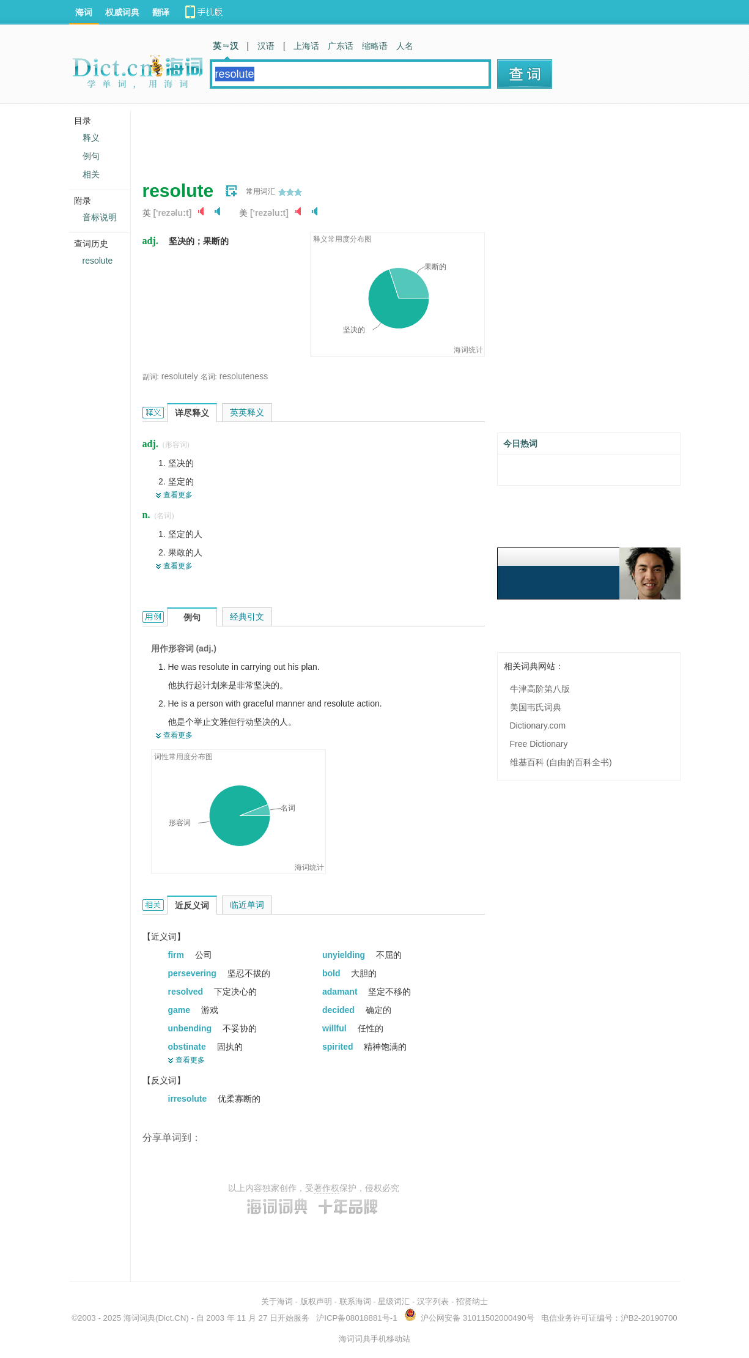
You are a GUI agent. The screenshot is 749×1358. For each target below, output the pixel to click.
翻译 (160, 12)
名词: (209, 377)
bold (332, 973)
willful (335, 1028)
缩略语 (375, 46)
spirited (338, 1047)
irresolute (189, 1099)
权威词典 (122, 12)
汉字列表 (433, 1301)
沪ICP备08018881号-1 (356, 1318)
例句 (91, 156)
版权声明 (316, 1301)
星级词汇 (394, 1301)
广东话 (340, 46)
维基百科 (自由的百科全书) (561, 762)
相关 (91, 174)
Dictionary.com (538, 725)
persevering (193, 973)
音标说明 (100, 217)
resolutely (179, 376)
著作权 (326, 1188)
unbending (191, 1028)
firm (177, 955)
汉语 (266, 46)
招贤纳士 (472, 1301)
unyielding (344, 955)
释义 (91, 138)
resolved (186, 991)
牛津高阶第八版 (540, 689)
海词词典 (139, 1318)
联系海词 (355, 1301)
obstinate (188, 1047)
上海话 (306, 46)
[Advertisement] (365, 137)
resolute (98, 260)
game (180, 1010)
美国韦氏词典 (535, 707)
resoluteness (244, 376)
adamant (341, 991)
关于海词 (277, 1301)
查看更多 (178, 495)
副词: (150, 377)
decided (339, 1010)
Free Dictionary (539, 744)
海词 (83, 12)
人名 (404, 46)
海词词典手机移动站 (374, 1338)
